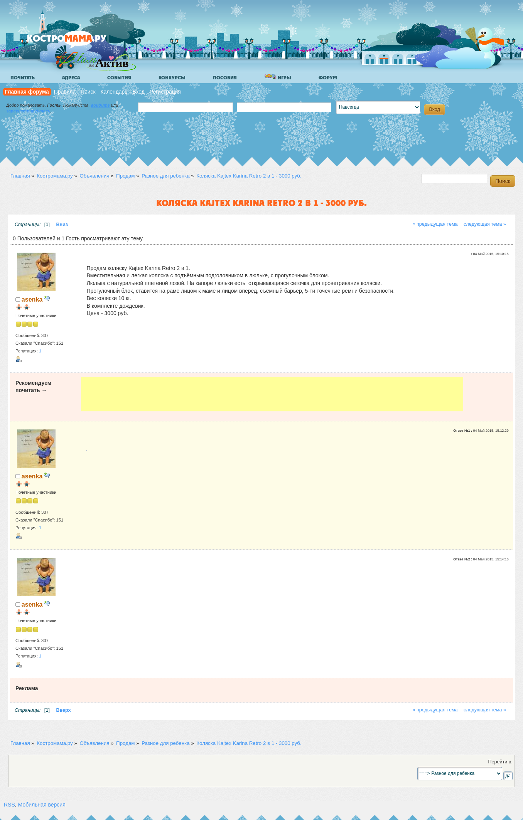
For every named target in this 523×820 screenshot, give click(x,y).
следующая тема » (485, 224)
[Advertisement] (272, 394)
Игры (277, 77)
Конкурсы (172, 77)
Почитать (22, 77)
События (119, 77)
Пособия (225, 77)
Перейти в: (500, 762)
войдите (100, 105)
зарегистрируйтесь (28, 111)
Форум (328, 77)
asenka (32, 299)
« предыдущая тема (434, 224)
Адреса (71, 77)
